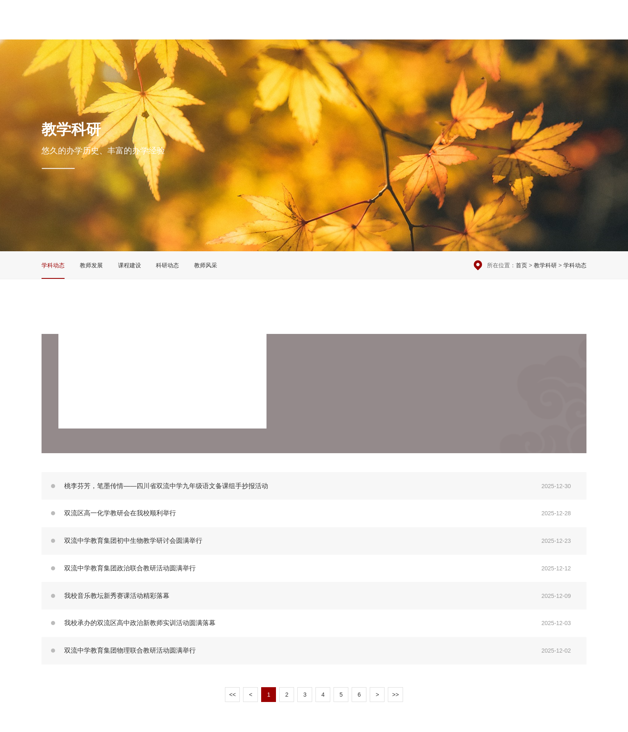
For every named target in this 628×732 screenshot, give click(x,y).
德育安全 (361, 28)
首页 (521, 265)
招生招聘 (542, 28)
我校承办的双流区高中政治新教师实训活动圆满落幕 (314, 623)
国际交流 (506, 28)
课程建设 (129, 265)
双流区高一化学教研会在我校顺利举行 (314, 513)
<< (232, 694)
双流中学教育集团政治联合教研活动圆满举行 (314, 568)
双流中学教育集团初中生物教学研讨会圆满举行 (314, 541)
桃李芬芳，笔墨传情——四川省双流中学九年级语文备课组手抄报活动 (314, 486)
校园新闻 (325, 28)
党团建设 (433, 28)
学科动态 (53, 265)
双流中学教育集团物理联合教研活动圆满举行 (314, 651)
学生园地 (470, 28)
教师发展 (91, 265)
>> (395, 694)
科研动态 (167, 265)
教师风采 (205, 265)
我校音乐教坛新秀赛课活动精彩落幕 (314, 595)
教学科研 (397, 28)
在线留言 (533, 12)
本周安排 (502, 12)
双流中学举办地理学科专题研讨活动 (162, 362)
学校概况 (289, 28)
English (575, 28)
